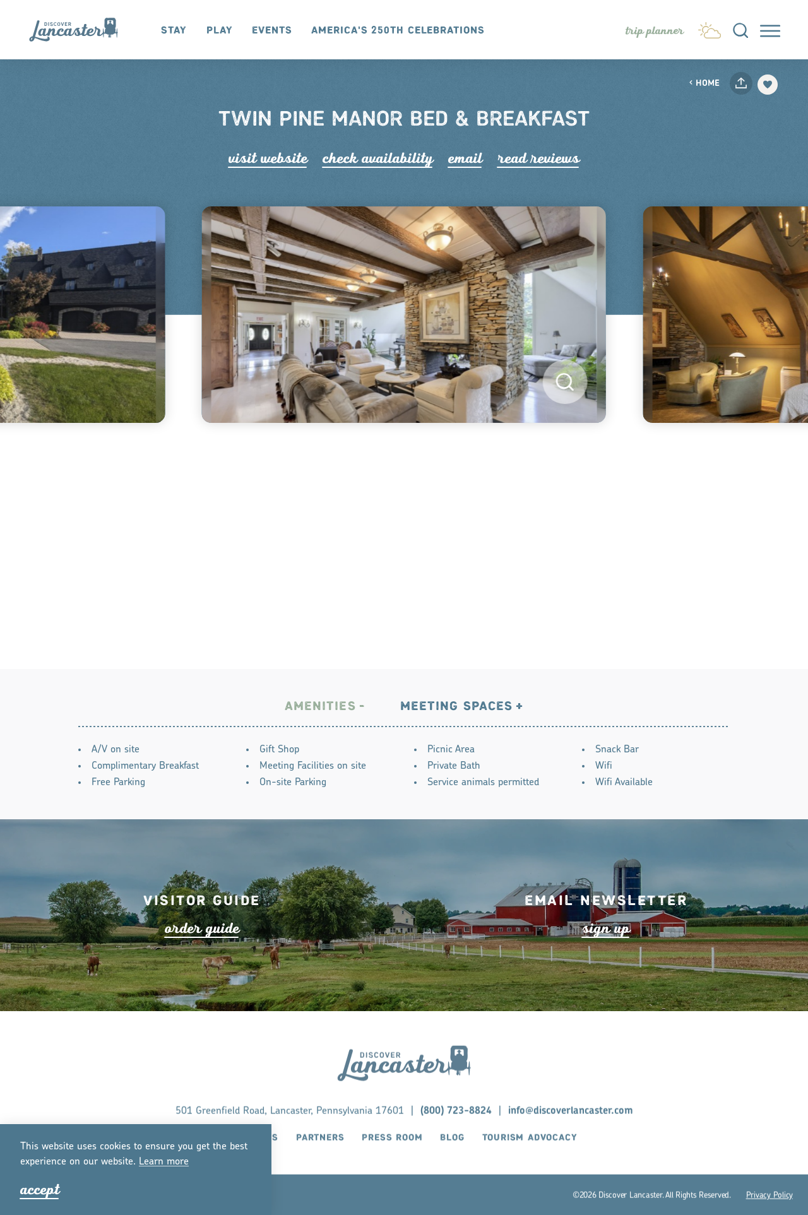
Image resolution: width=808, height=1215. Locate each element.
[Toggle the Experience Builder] (655, 31)
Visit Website (268, 158)
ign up (606, 949)
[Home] (80, 30)
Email (465, 158)
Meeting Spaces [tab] (456, 708)
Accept (39, 1189)
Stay (174, 30)
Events (272, 30)
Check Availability (378, 158)
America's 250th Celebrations (397, 30)
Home (704, 84)
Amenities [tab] (320, 708)
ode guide (202, 949)
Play (219, 30)
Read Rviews (538, 158)
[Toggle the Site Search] (740, 30)
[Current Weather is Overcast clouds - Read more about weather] (709, 27)
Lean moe (164, 1162)
